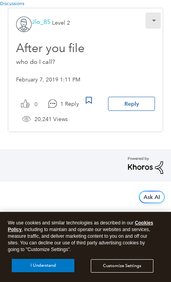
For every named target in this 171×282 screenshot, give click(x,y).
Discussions (12, 4)
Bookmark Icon (89, 100)
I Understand (43, 269)
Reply (131, 103)
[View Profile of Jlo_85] (41, 21)
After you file (50, 48)
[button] (153, 21)
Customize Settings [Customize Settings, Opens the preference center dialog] (122, 269)
